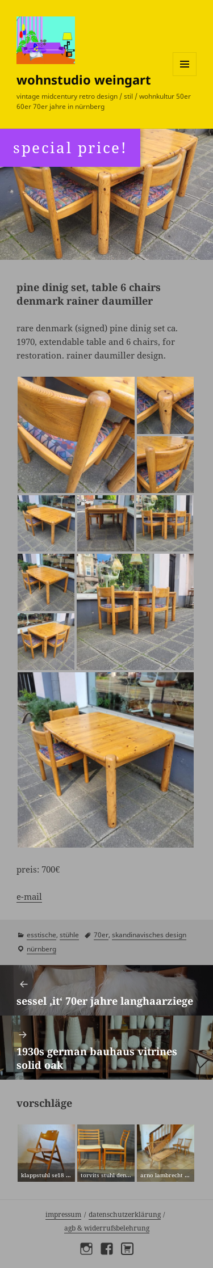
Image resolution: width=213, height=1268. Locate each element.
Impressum (63, 1214)
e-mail (29, 896)
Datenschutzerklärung (125, 1214)
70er (101, 935)
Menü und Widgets (185, 75)
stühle (69, 935)
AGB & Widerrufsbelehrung (106, 1228)
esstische (41, 935)
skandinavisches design (149, 935)
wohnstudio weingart (83, 79)
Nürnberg (41, 949)
